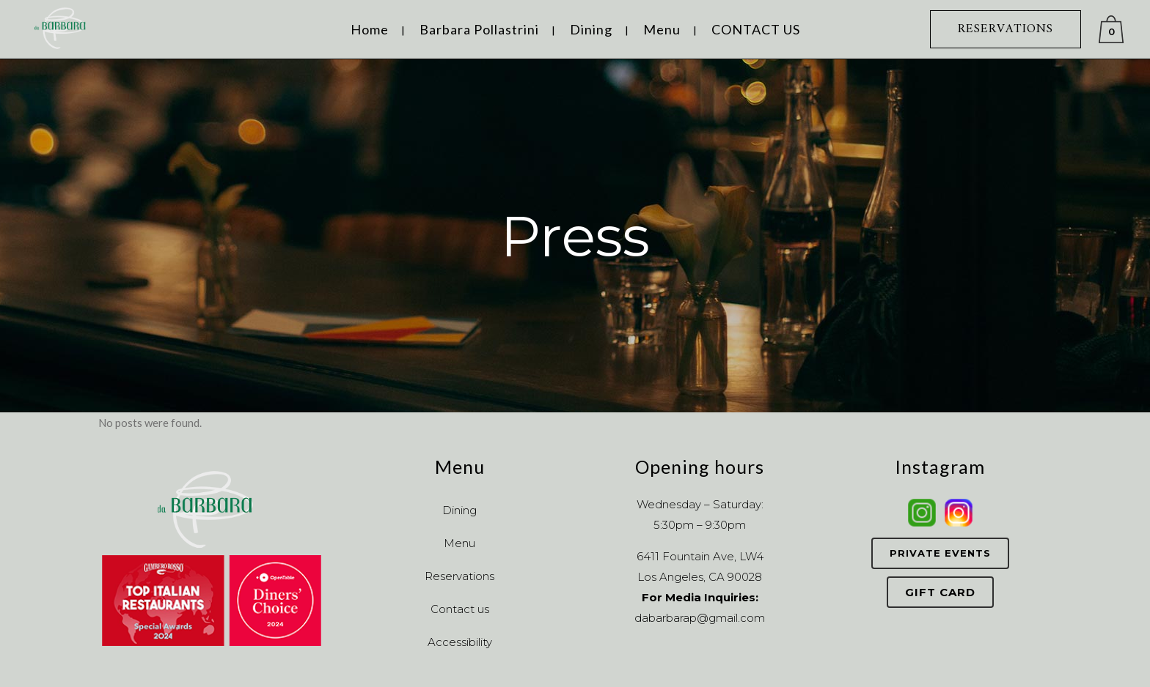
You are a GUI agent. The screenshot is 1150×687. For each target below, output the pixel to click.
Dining (459, 510)
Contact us (460, 609)
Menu (459, 543)
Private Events (940, 553)
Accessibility (460, 642)
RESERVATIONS (1005, 29)
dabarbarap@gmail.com (699, 618)
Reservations (459, 576)
